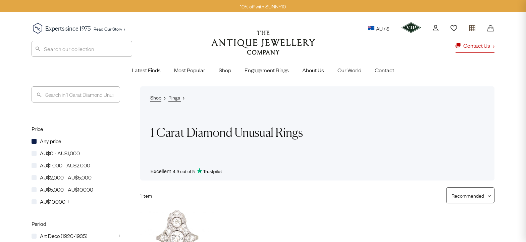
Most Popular (189, 70)
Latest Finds (146, 70)
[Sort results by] (468, 195)
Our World (349, 70)
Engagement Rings (267, 70)
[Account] (435, 28)
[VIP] (411, 27)
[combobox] (82, 49)
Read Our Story (109, 28)
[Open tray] (472, 26)
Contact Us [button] (475, 45)
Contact (384, 70)
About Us (313, 70)
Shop (225, 70)
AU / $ (378, 28)
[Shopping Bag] (490, 28)
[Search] (76, 94)
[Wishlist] (454, 28)
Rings (174, 97)
